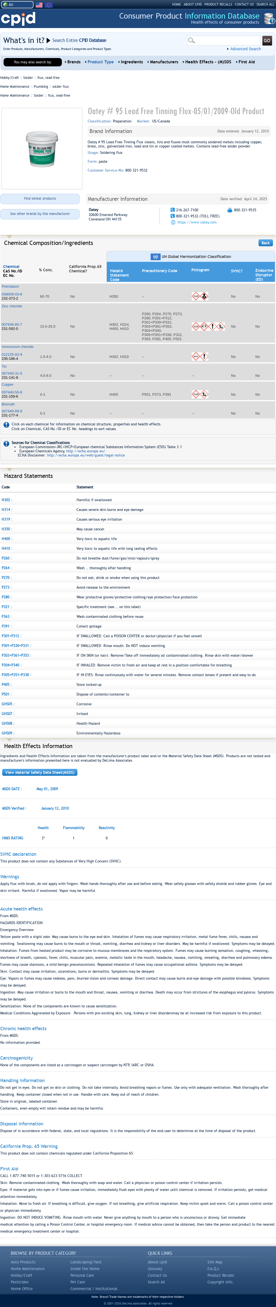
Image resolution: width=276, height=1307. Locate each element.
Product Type (101, 61)
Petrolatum (10, 286)
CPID (18, 19)
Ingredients (132, 61)
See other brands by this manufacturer (40, 214)
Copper (8, 384)
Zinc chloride (12, 306)
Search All (156, 1282)
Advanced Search (245, 49)
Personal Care (82, 1275)
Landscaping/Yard (85, 1262)
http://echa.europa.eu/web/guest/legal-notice (86, 455)
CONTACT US (244, 4)
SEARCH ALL (265, 4)
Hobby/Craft (21, 1275)
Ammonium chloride (18, 347)
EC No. (9, 275)
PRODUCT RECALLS (218, 4)
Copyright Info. (220, 1282)
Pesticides (20, 1282)
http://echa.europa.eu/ (85, 451)
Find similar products (40, 198)
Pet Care (77, 1282)
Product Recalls (220, 1275)
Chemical (11, 266)
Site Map (214, 1262)
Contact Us (157, 1275)
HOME (176, 4)
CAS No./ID (12, 271)
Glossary (155, 1268)
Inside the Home (85, 1268)
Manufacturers (164, 61)
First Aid (247, 61)
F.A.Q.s (213, 1268)
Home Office (22, 1288)
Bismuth (8, 404)
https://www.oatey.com (197, 222)
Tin (4, 366)
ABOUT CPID (193, 4)
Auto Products (23, 1262)
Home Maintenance (28, 1268)
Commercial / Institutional (93, 1288)
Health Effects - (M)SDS (208, 61)
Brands (73, 61)
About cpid (157, 1262)
